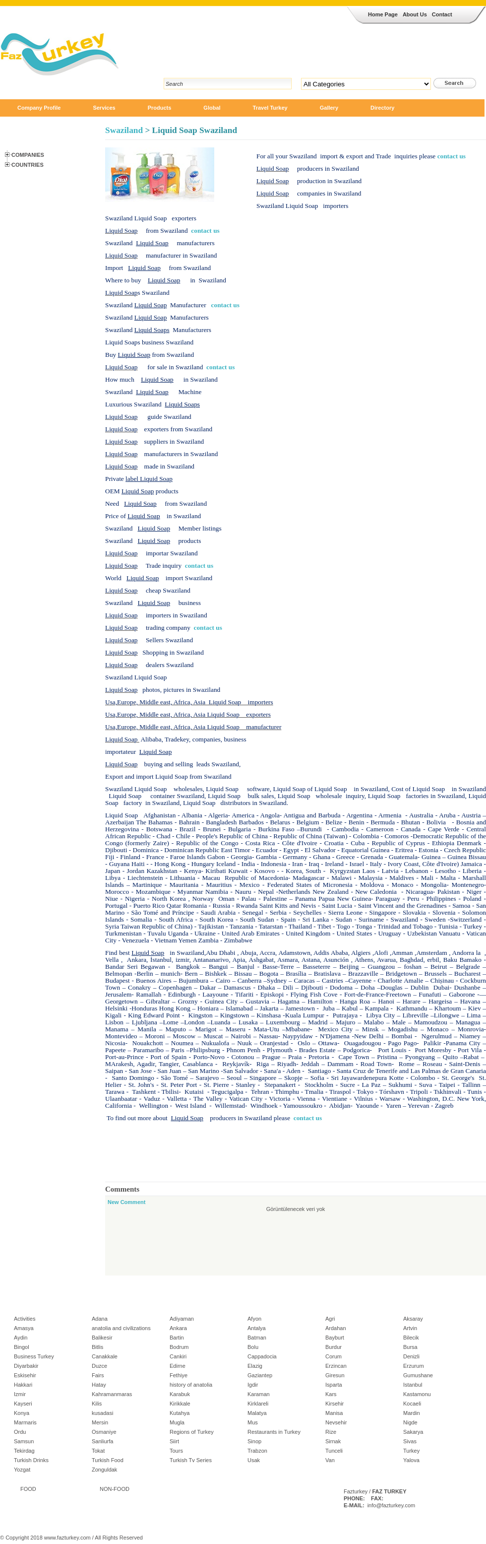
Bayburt (334, 1338)
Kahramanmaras (112, 1394)
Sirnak (333, 1441)
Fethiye (178, 1375)
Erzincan (336, 1366)
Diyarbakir (26, 1366)
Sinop (254, 1441)
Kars (331, 1394)
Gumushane (418, 1375)
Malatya (257, 1413)
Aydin (20, 1338)
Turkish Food (107, 1460)
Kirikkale (180, 1404)
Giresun (335, 1375)
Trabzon (257, 1451)
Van (330, 1460)
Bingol (21, 1347)
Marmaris (25, 1422)
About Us (415, 14)
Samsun (24, 1441)
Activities (24, 1319)
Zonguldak (104, 1470)
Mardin (411, 1413)
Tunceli (334, 1451)
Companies (27, 155)
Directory (382, 108)
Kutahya (179, 1413)
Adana (100, 1319)
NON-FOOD (114, 1489)
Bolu (252, 1347)
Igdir (252, 1385)
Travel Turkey (270, 108)
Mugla (177, 1422)
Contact (442, 14)
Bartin (177, 1338)
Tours (176, 1451)
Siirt (174, 1441)
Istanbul (413, 1385)
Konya (21, 1413)
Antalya (256, 1328)
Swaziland (124, 130)
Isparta (333, 1385)
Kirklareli (257, 1404)
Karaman (258, 1394)
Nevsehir (336, 1422)
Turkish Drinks (31, 1460)
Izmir (20, 1394)
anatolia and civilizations (121, 1328)
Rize (330, 1432)
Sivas (410, 1441)
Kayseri (23, 1404)
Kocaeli (412, 1404)
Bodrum (179, 1347)
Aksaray (413, 1319)
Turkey (411, 1451)
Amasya (24, 1328)
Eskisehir (25, 1375)
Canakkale (105, 1356)
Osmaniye (104, 1432)
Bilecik (411, 1338)
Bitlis (97, 1347)
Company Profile (39, 108)
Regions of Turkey (192, 1432)
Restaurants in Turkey (274, 1432)
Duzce (99, 1366)
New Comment (126, 1202)
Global (211, 108)
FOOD (28, 1489)
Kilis (97, 1404)
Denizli (411, 1356)
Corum (333, 1356)
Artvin (410, 1328)
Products (160, 108)
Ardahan (335, 1328)
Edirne (177, 1366)
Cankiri (178, 1356)
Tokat (98, 1451)
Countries (27, 165)
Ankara (178, 1328)
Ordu (20, 1432)
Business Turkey (34, 1356)
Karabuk (180, 1394)
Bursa (410, 1347)
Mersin (100, 1422)
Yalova (411, 1460)
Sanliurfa (102, 1441)
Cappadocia (262, 1356)
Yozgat (22, 1470)
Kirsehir (334, 1404)
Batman (256, 1338)
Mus (252, 1422)
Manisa (334, 1413)
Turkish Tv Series (191, 1460)
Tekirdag (24, 1451)
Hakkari (23, 1385)
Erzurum (413, 1366)
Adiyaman (182, 1319)
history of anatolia (191, 1385)
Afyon (254, 1319)
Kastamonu (417, 1394)
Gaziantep (259, 1375)
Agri (330, 1319)
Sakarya (413, 1432)
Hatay (99, 1385)
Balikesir (102, 1338)
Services (104, 108)
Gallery (329, 108)
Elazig (254, 1366)
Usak (253, 1460)
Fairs (98, 1375)
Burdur (333, 1347)
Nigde (410, 1422)
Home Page (383, 14)
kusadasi (102, 1413)
